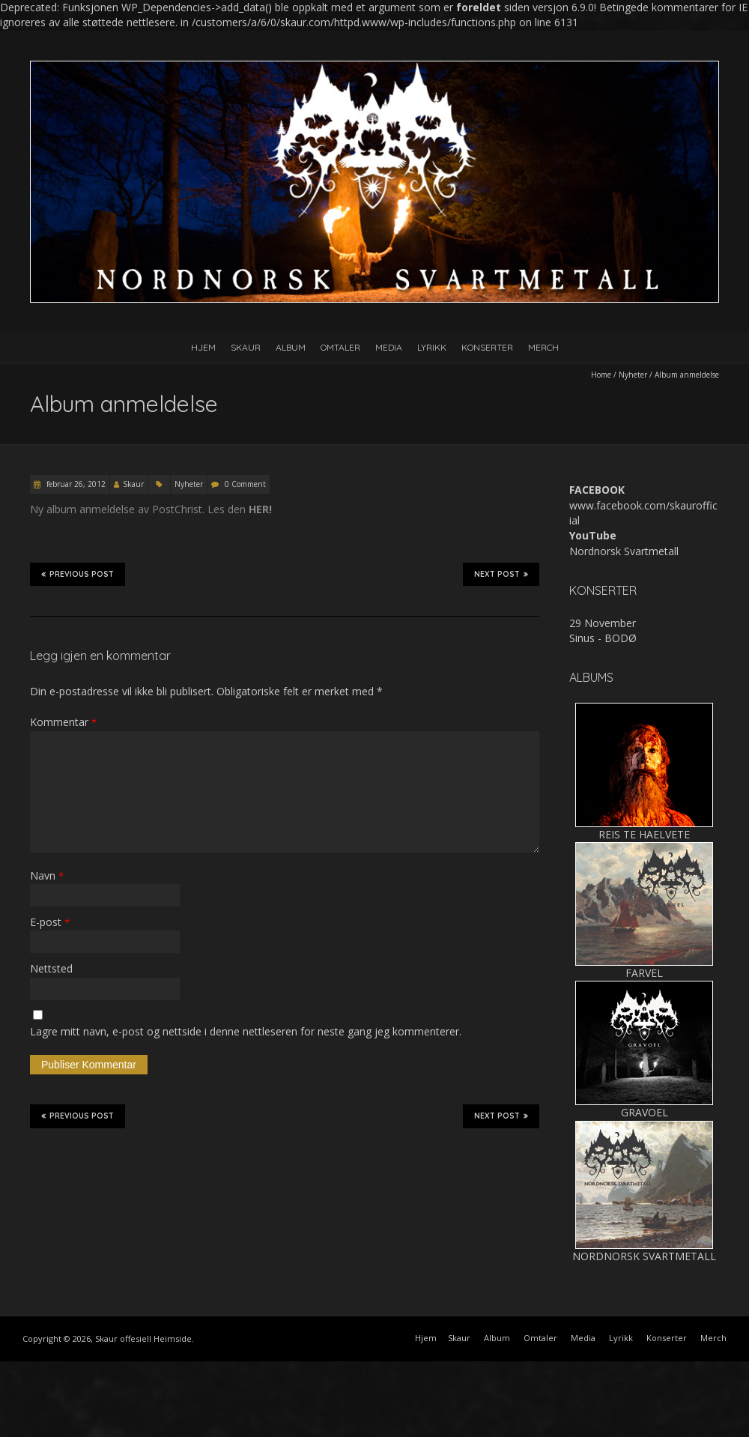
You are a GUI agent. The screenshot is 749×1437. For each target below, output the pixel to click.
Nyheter (633, 374)
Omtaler (340, 347)
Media (388, 347)
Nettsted (51, 968)
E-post (50, 922)
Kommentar (63, 722)
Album (291, 347)
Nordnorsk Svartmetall (624, 551)
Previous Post (77, 573)
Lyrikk (431, 347)
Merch (543, 347)
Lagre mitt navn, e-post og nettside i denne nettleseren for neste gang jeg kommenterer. (245, 1031)
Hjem (203, 347)
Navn (47, 875)
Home (601, 374)
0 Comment (245, 484)
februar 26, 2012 (75, 484)
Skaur (246, 347)
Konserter (487, 347)
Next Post (501, 573)
